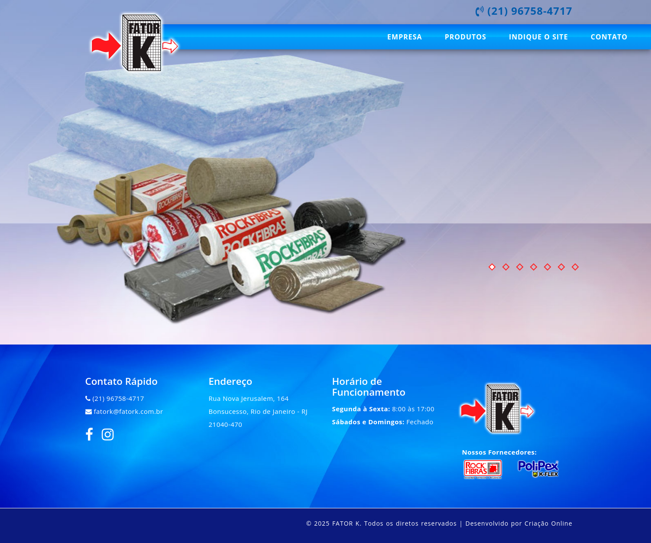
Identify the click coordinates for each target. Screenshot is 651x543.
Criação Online (548, 523)
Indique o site (538, 37)
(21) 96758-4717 (118, 398)
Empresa (404, 37)
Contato (609, 37)
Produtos (465, 37)
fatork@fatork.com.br (128, 411)
